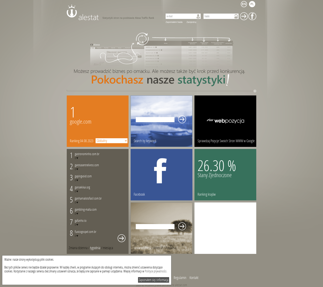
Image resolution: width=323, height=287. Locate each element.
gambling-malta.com (86, 209)
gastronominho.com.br (87, 154)
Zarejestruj (191, 22)
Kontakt (194, 277)
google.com (80, 121)
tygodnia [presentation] (95, 248)
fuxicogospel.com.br (85, 232)
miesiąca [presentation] (108, 248)
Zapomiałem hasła (174, 22)
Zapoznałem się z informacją (153, 280)
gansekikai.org (82, 187)
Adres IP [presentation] (158, 248)
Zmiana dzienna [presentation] (78, 248)
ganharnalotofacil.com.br (88, 198)
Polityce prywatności (155, 271)
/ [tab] (79, 248)
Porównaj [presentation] (171, 248)
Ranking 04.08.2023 (81, 141)
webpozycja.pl (225, 121)
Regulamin (180, 277)
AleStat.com (112, 12)
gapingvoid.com (83, 176)
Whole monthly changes (121, 238)
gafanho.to (81, 221)
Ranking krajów (207, 194)
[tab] (108, 248)
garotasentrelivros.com (87, 165)
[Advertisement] (225, 228)
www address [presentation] (142, 248)
